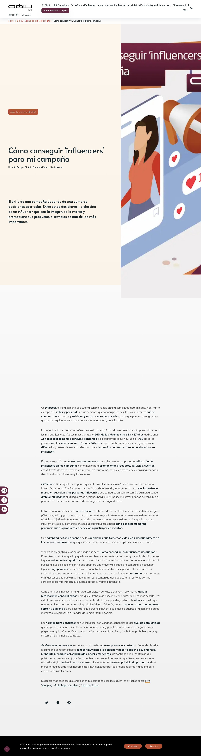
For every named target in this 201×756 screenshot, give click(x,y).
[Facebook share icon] (58, 702)
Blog (19, 20)
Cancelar (132, 746)
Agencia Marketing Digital (111, 5)
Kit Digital (46, 5)
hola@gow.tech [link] (26, 15)
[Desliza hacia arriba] (7, 749)
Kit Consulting (61, 5)
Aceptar (154, 746)
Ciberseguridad (181, 5)
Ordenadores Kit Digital (55, 10)
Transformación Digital (83, 5)
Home (11, 20)
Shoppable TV (89, 685)
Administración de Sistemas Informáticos (149, 5)
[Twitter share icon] (46, 702)
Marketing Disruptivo (66, 685)
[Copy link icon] (69, 702)
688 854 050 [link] (14, 15)
